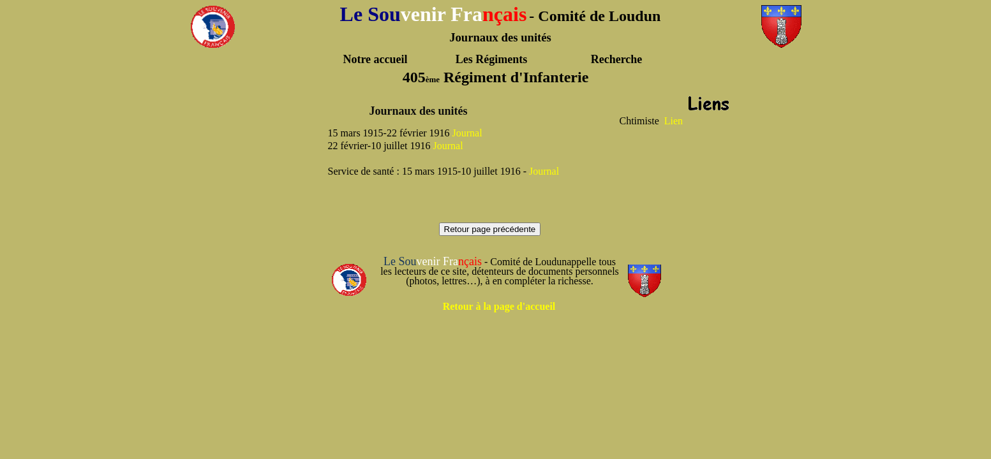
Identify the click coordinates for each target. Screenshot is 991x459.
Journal (467, 132)
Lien (673, 120)
